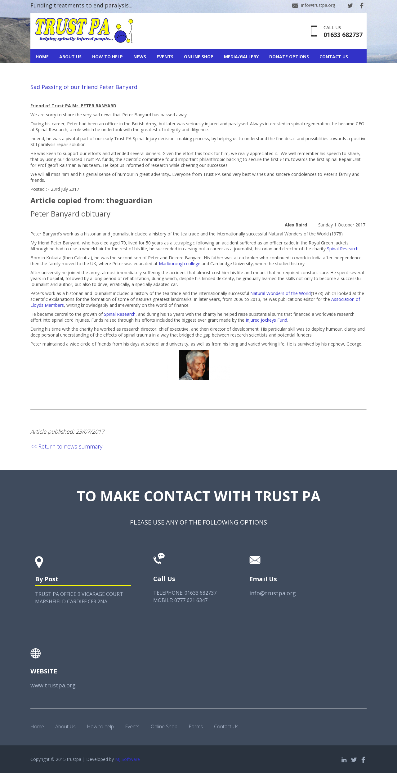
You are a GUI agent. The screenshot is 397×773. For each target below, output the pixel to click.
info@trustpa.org (318, 5)
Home (42, 57)
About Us (70, 57)
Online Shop (198, 57)
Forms (196, 726)
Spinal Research (343, 249)
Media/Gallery (241, 57)
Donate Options (289, 57)
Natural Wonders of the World (280, 293)
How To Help (107, 57)
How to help (100, 726)
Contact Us (333, 57)
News (139, 57)
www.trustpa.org (53, 685)
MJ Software (127, 759)
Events (165, 57)
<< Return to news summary (66, 446)
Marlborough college (179, 263)
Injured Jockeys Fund (266, 320)
